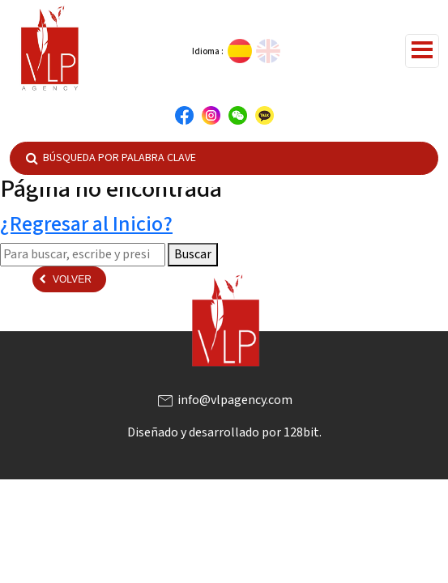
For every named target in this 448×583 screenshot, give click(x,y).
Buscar (192, 254)
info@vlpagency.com (224, 400)
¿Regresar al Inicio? (86, 224)
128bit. (303, 432)
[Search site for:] (82, 254)
